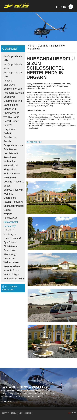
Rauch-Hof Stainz (13, 201)
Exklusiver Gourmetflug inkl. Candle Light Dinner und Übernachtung (12, 104)
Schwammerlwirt (12, 88)
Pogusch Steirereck (9, 82)
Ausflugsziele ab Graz (12, 66)
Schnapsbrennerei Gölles (13, 207)
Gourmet (43, 45)
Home (31, 45)
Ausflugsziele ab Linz (12, 74)
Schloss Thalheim (13, 189)
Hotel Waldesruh (12, 266)
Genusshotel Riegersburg (10, 167)
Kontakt (5, 413)
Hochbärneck (10, 153)
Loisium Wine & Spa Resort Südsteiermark (12, 242)
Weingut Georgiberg (9, 195)
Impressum (27, 413)
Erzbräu (7, 133)
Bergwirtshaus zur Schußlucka (13, 147)
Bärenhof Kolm (11, 270)
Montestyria (10, 234)
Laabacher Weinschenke (11, 260)
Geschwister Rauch (10, 139)
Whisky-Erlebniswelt (10, 215)
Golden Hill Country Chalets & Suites (13, 181)
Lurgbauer (9, 129)
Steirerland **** (11, 173)
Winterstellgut (11, 274)
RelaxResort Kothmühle (10, 159)
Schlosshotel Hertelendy (10, 224)
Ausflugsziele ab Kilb (12, 58)
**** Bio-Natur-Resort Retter (11, 119)
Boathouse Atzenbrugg (9, 252)
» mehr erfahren (8, 401)
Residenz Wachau (13, 92)
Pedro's (7, 125)
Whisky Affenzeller (13, 278)
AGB (20, 413)
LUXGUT (8, 230)
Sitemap (13, 413)
